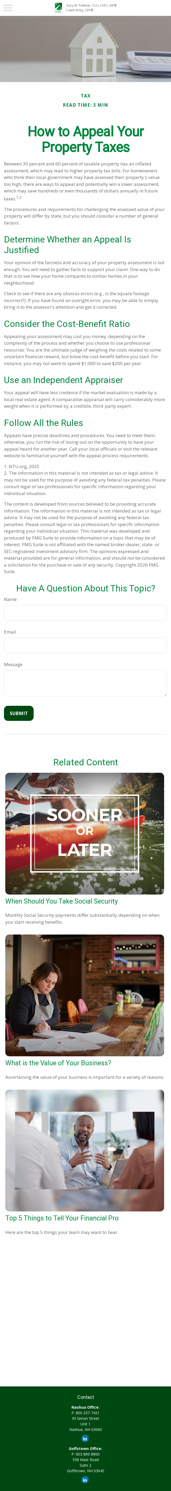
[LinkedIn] (85, 1438)
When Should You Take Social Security (61, 901)
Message (13, 664)
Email (10, 632)
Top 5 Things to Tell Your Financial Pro (62, 1218)
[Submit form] (19, 713)
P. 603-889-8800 (85, 1454)
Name (10, 599)
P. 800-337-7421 (85, 1412)
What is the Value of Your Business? (58, 1063)
